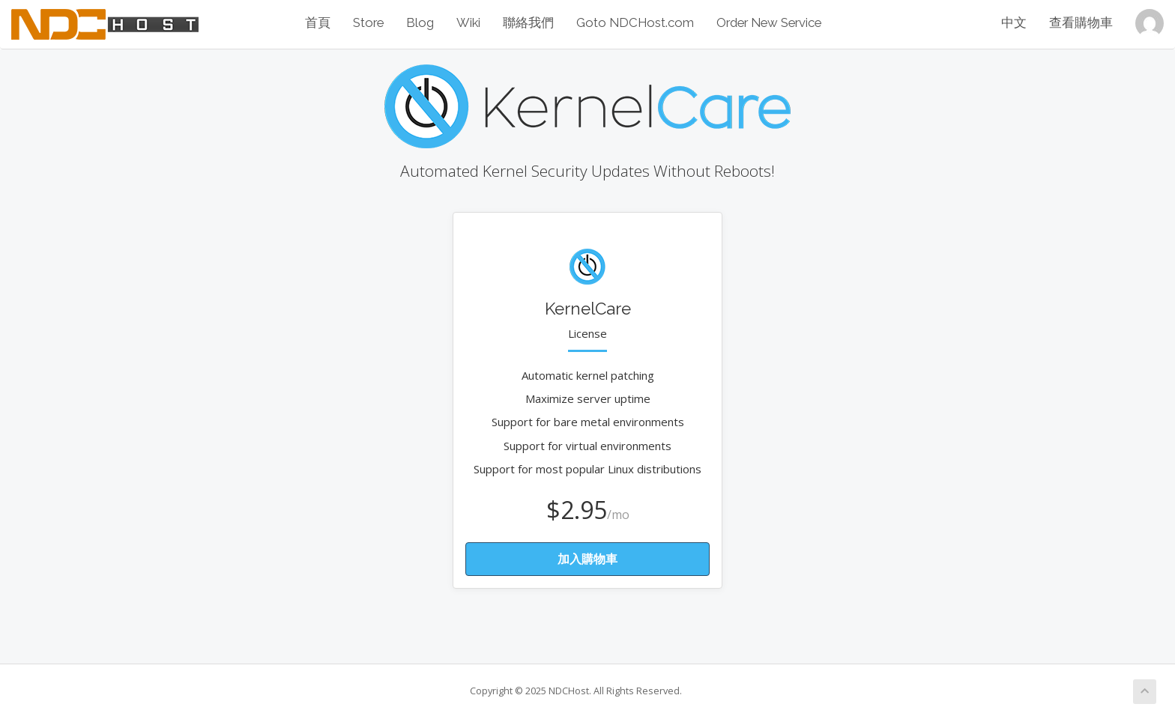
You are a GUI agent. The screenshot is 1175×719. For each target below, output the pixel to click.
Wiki (468, 22)
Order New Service (768, 22)
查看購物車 (1081, 22)
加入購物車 (587, 558)
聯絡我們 (528, 22)
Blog (420, 22)
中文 (1014, 22)
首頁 (317, 22)
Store (368, 22)
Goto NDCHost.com (635, 22)
